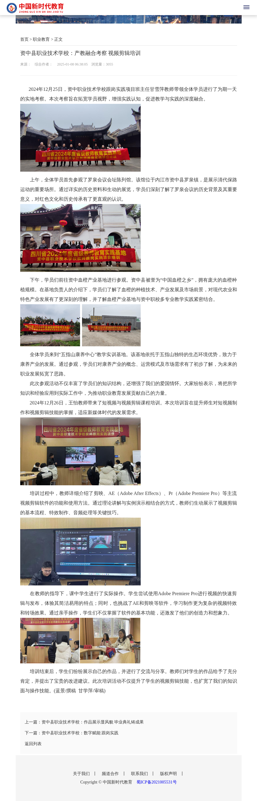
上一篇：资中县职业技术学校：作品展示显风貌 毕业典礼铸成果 (84, 722)
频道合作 (111, 773)
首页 (24, 39)
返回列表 (33, 744)
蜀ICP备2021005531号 (156, 782)
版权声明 (169, 773)
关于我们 (82, 773)
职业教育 (41, 39)
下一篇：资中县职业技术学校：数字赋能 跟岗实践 (72, 733)
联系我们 (140, 773)
